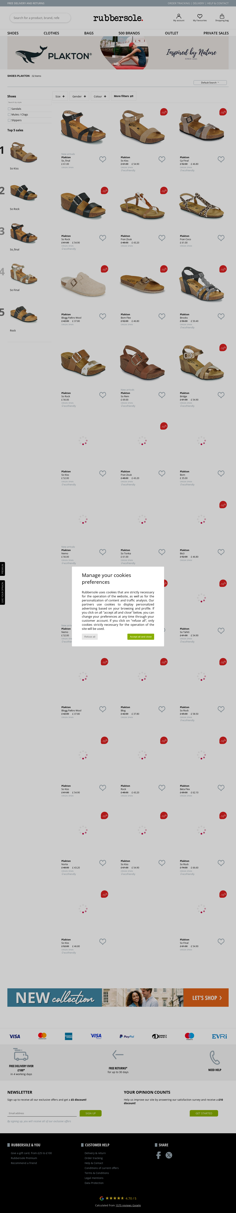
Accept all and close (141, 636)
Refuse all (89, 636)
